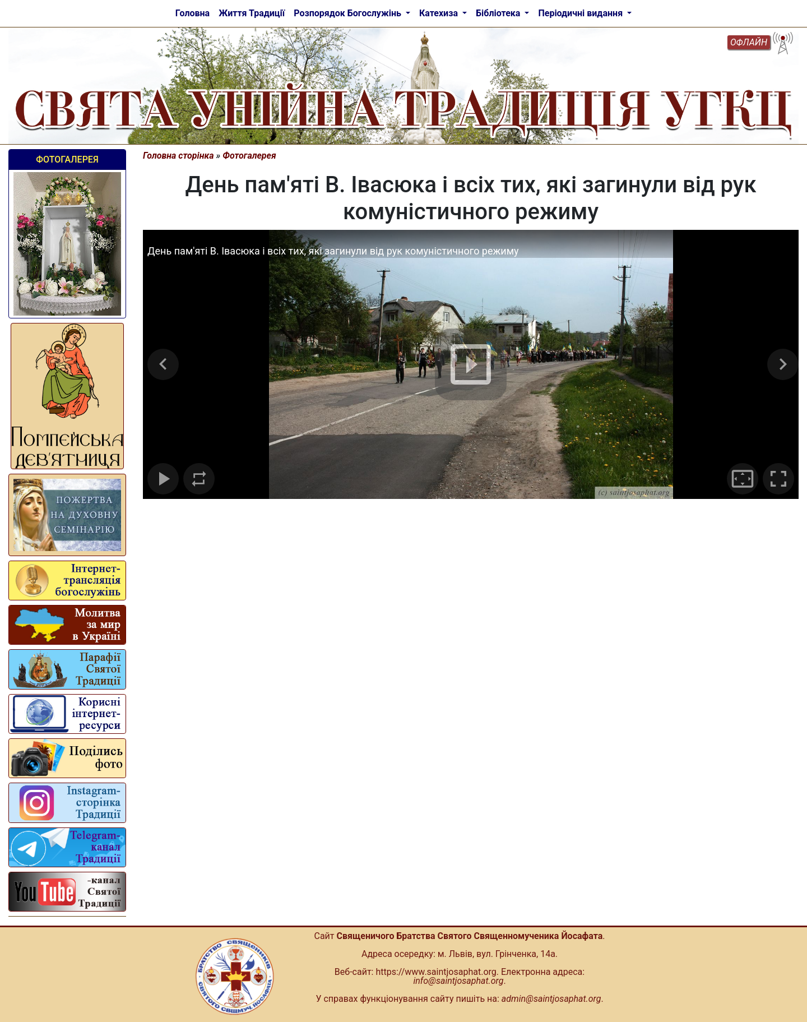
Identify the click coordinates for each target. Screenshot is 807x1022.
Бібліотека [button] (499, 13)
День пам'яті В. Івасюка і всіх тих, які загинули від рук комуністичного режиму (333, 251)
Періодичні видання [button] (581, 13)
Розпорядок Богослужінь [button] (349, 13)
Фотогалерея (67, 159)
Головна (192, 13)
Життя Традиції (252, 13)
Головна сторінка (178, 155)
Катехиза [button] (439, 13)
